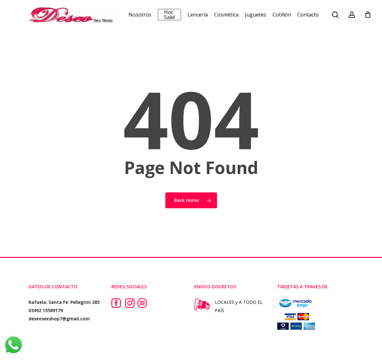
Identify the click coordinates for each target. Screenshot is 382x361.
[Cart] (368, 16)
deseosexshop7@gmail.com (59, 319)
